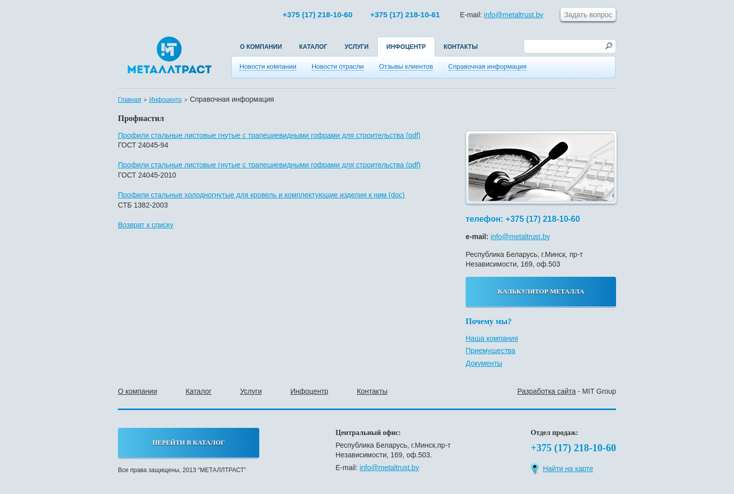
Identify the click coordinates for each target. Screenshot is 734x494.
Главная (129, 99)
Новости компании (267, 66)
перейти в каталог (188, 442)
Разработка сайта (546, 391)
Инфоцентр (406, 46)
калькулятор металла (541, 291)
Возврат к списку (145, 225)
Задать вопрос (588, 15)
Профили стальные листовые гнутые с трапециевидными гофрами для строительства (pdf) (269, 135)
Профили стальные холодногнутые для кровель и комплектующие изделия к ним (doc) (261, 195)
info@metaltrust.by (513, 15)
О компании (261, 46)
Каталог (313, 46)
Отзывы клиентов (406, 66)
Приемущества (490, 350)
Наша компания (492, 338)
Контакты (461, 46)
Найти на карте (562, 468)
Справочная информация (487, 66)
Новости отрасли (338, 66)
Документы (484, 363)
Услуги (357, 46)
